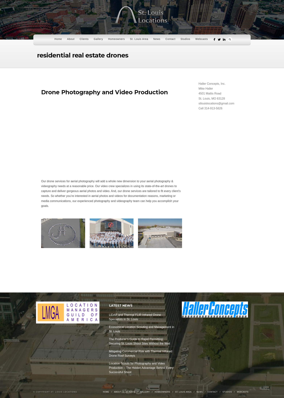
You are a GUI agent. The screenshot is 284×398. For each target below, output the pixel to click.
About (71, 39)
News (156, 39)
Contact (171, 39)
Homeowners (116, 39)
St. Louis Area (139, 39)
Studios (185, 39)
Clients (84, 39)
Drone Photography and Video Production (104, 92)
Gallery (98, 39)
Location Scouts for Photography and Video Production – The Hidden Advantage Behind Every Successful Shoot (141, 368)
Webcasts (201, 39)
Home (58, 39)
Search (230, 39)
